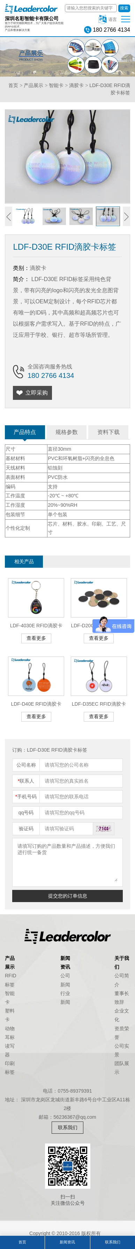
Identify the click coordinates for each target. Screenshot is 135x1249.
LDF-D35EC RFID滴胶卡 (99, 704)
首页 (13, 85)
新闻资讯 (67, 1242)
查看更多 (36, 638)
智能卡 (56, 85)
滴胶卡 (76, 85)
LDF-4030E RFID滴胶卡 (36, 625)
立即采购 (36, 393)
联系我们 (67, 1127)
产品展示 (33, 85)
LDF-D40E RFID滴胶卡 (36, 704)
